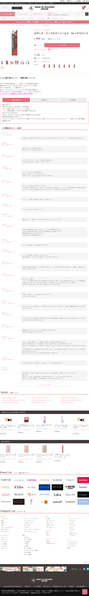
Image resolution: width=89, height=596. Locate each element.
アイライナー (72, 525)
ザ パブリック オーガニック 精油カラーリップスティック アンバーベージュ (26, 455)
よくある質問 (77, 1)
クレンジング (4, 518)
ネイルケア (3, 537)
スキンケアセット (5, 531)
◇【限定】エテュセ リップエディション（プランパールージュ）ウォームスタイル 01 (62, 455)
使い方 (44, 100)
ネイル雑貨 (3, 543)
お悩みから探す (37, 14)
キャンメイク (56, 14)
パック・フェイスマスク (7, 527)
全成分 (73, 100)
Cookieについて (35, 592)
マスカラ (71, 527)
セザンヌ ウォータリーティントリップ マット (13, 400)
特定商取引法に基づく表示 (59, 586)
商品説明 (16, 100)
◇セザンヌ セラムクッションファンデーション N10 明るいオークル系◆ (81, 426)
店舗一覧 (62, 1)
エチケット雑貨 (27, 554)
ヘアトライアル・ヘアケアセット (32, 529)
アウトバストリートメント (30, 531)
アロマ (48, 535)
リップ (70, 531)
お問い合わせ (86, 1)
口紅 (9, 459)
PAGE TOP (86, 562)
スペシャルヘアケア (28, 520)
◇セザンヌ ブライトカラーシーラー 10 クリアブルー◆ (62, 426)
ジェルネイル (4, 546)
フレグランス (31, 18)
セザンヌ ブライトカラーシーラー (62, 429)
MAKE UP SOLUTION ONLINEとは (13, 586)
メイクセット (72, 535)
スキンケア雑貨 (27, 539)
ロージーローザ (63, 14)
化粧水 (2, 523)
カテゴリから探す (7, 14)
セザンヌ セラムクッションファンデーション (8, 430)
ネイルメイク (4, 539)
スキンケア (4, 18)
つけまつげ (26, 537)
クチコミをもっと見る (44, 384)
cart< (83, 7)
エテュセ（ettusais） (58, 458)
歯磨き (48, 541)
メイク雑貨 (26, 541)
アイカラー (71, 523)
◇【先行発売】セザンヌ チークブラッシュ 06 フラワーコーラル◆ (26, 426)
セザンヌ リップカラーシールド (34, 25)
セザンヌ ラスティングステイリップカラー (71, 400)
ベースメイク (72, 518)
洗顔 (2, 520)
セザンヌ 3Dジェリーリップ (9, 397)
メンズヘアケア (71, 546)
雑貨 (48, 18)
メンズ (61, 18)
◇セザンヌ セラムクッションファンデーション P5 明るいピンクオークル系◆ (8, 426)
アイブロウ (71, 529)
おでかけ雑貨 (27, 552)
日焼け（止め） (50, 525)
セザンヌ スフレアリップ (67, 402)
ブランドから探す (22, 14)
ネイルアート (4, 541)
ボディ (16, 18)
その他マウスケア (51, 543)
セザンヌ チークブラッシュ (26, 430)
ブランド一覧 (6, 25)
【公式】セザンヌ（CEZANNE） (18, 25)
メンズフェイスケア (72, 541)
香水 (48, 533)
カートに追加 (62, 45)
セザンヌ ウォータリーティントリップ (41, 400)
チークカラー (72, 520)
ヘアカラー (26, 527)
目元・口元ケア (5, 529)
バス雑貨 (26, 546)
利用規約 (71, 586)
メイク (22, 18)
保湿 (2, 525)
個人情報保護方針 (80, 586)
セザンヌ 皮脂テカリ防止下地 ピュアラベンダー (44, 426)
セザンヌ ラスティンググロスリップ (41, 397)
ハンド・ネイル (40, 18)
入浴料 (48, 518)
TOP (1, 25)
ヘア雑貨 (26, 543)
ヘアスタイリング (28, 523)
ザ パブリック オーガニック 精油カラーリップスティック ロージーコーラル (8, 455)
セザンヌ (50, 14)
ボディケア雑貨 (27, 548)
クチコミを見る (53, 49)
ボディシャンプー (51, 520)
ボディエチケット (51, 527)
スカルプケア (27, 525)
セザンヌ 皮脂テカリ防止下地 (44, 429)
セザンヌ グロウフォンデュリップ (69, 397)
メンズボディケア (72, 543)
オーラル (55, 18)
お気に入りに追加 (39, 49)
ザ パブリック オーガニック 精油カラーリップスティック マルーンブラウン (44, 455)
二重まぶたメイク (73, 533)
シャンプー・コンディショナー (31, 518)
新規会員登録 (5, 8)
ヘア (11, 18)
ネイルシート (4, 548)
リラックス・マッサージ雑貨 (31, 550)
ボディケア (49, 523)
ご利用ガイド (69, 1)
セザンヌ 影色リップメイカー (39, 402)
